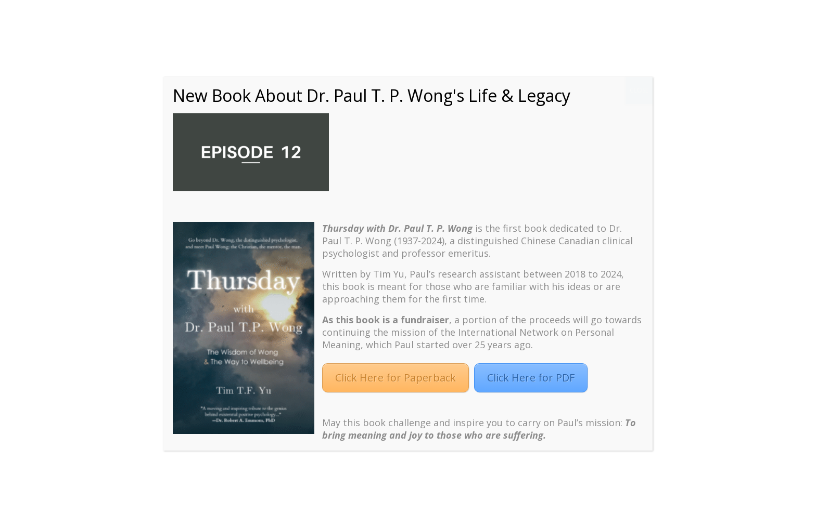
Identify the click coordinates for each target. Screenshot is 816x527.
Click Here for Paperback (395, 378)
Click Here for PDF (531, 378)
